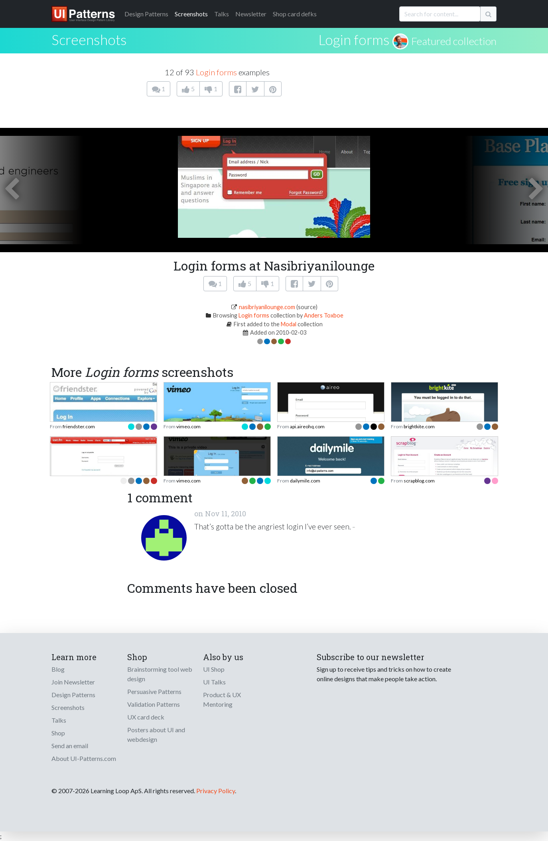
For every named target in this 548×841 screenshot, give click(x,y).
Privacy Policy (215, 790)
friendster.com (79, 426)
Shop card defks (295, 14)
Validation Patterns (153, 704)
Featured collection (454, 41)
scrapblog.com (419, 481)
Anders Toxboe (323, 315)
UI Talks (214, 682)
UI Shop (214, 669)
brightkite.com (419, 426)
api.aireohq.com (307, 426)
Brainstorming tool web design (159, 673)
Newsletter (250, 14)
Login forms (354, 39)
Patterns (146, 14)
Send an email (69, 745)
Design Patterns (73, 694)
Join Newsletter (73, 682)
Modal (288, 324)
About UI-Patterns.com (83, 758)
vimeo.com (188, 426)
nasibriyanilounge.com (267, 307)
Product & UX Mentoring (222, 699)
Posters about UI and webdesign (156, 734)
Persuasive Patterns (154, 691)
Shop (58, 733)
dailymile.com (305, 481)
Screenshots (191, 14)
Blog (58, 669)
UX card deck (145, 717)
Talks (221, 14)
